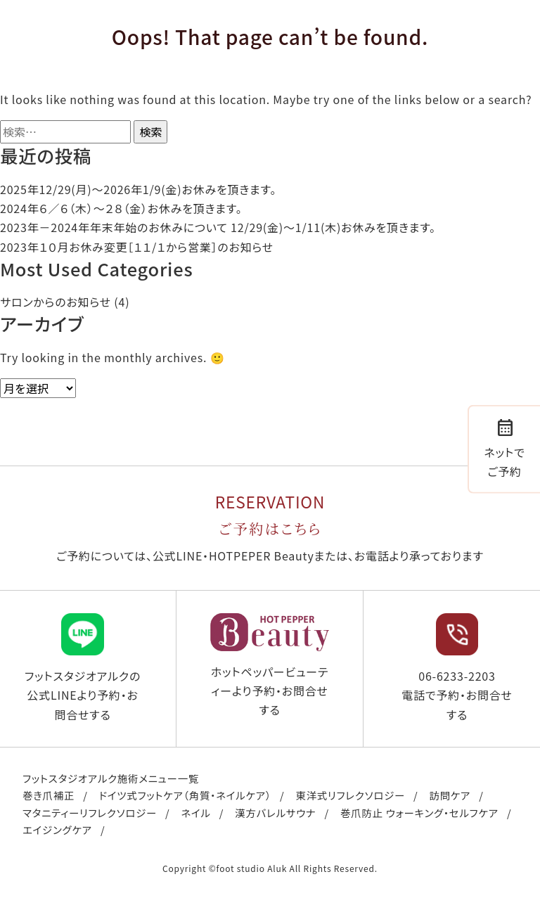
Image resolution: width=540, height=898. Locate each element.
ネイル (195, 812)
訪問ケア (449, 795)
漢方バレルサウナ (275, 812)
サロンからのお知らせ (55, 301)
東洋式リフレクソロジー (350, 795)
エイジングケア (57, 829)
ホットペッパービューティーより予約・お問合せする (269, 665)
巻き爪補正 (48, 795)
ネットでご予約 (504, 447)
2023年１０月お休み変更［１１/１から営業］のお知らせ (137, 246)
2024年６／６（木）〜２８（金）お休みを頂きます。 (121, 208)
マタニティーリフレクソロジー (89, 812)
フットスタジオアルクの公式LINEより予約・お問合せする (83, 667)
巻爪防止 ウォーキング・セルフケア (419, 812)
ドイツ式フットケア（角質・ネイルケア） (185, 795)
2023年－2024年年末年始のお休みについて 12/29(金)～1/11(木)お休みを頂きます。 (218, 227)
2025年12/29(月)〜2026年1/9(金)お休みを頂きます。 (138, 189)
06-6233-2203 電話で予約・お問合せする (457, 667)
